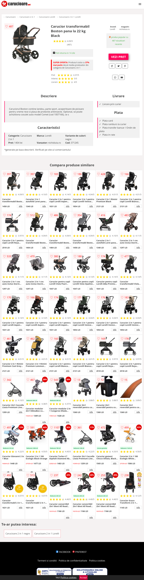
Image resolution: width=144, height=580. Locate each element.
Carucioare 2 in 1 (27, 17)
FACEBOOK (63, 551)
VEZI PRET (118, 57)
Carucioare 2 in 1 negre (17, 533)
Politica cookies (97, 560)
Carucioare (11, 17)
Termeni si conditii (47, 560)
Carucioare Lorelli (47, 17)
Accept (83, 577)
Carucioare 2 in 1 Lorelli (70, 17)
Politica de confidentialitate (73, 560)
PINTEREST (79, 551)
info (20, 206)
